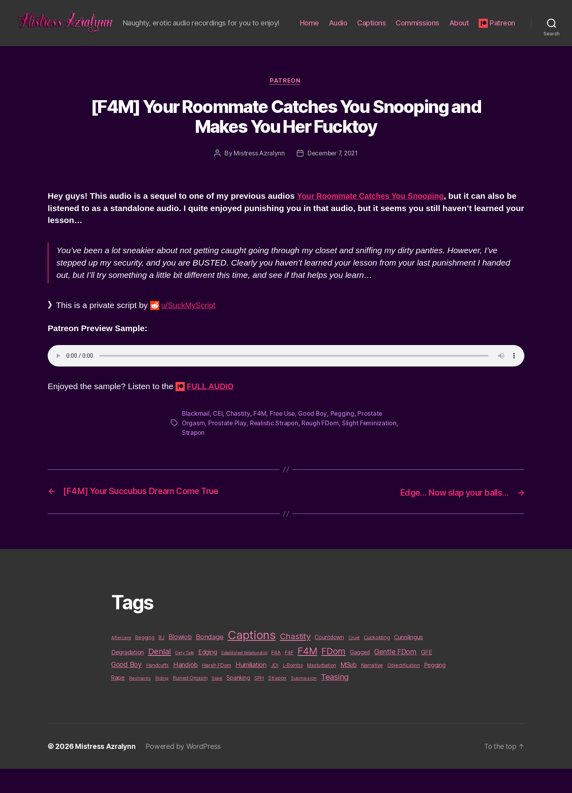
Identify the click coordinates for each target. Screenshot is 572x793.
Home (355, 29)
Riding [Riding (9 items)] (161, 702)
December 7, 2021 (333, 178)
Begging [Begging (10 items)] (144, 662)
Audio (384, 29)
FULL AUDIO (212, 411)
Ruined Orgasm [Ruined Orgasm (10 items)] (190, 702)
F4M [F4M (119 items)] (307, 675)
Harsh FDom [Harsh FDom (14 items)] (216, 689)
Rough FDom (321, 448)
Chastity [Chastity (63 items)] (295, 660)
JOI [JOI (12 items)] (274, 689)
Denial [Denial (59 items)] (159, 676)
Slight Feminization (370, 448)
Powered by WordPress (185, 770)
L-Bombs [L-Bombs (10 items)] (293, 689)
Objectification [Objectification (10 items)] (403, 689)
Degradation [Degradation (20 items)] (127, 676)
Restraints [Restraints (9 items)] (140, 702)
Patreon (502, 41)
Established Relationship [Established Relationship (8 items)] (244, 677)
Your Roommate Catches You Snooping (375, 220)
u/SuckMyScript (190, 330)
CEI (218, 438)
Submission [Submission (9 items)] (304, 702)
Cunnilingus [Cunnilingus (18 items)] (408, 661)
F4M (260, 438)
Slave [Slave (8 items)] (217, 702)
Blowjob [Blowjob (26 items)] (179, 661)
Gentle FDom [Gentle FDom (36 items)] (395, 676)
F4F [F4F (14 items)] (289, 676)
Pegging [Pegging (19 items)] (435, 689)
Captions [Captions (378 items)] (252, 659)
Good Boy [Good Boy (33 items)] (126, 688)
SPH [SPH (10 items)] (259, 702)
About (505, 29)
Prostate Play (228, 448)
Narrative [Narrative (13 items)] (372, 689)
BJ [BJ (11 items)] (161, 662)
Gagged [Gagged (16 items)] (360, 676)
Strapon (193, 457)
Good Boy (314, 438)
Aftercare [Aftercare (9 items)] (121, 662)
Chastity (239, 438)
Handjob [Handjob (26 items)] (185, 689)
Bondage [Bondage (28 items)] (209, 661)
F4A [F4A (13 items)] (275, 676)
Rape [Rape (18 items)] (118, 701)
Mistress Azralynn (257, 178)
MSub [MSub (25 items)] (348, 689)
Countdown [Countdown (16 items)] (329, 661)
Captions (418, 29)
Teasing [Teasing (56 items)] (335, 701)
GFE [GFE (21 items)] (426, 676)
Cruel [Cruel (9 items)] (354, 662)
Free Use (283, 438)
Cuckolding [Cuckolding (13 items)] (377, 661)
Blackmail (196, 438)
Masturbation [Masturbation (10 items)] (321, 689)
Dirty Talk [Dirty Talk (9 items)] (184, 677)
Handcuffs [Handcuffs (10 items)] (157, 689)
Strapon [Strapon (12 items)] (277, 702)
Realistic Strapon (274, 448)
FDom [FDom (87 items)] (333, 675)
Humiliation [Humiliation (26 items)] (251, 689)
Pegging (344, 438)
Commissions (464, 29)
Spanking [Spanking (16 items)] (238, 702)
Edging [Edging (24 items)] (207, 676)
